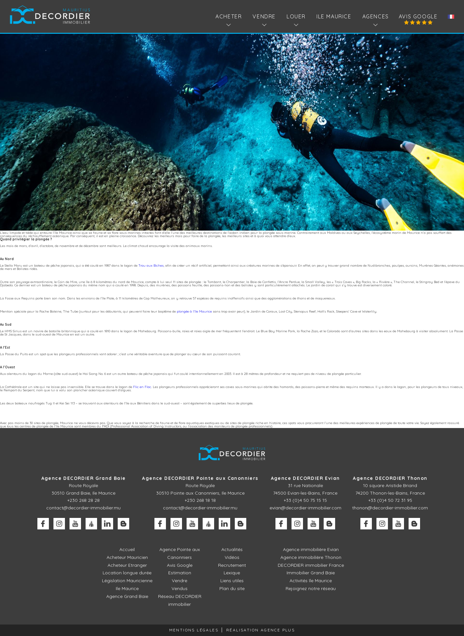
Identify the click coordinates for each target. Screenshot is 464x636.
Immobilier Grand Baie (311, 573)
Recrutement (232, 565)
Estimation (179, 573)
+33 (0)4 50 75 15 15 (305, 500)
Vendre (179, 581)
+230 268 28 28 (83, 500)
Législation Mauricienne (127, 581)
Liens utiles (232, 581)
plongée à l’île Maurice (194, 311)
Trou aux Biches (151, 265)
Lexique (232, 573)
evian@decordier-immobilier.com (305, 508)
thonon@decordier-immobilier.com (390, 508)
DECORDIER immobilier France (311, 565)
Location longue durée (127, 573)
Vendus (179, 588)
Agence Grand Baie (127, 596)
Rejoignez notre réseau (311, 588)
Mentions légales (193, 629)
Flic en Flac (142, 387)
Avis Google (418, 16)
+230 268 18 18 (200, 500)
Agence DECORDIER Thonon (390, 478)
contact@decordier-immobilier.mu (83, 508)
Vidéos (232, 557)
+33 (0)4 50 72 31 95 (390, 500)
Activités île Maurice (311, 581)
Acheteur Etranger (127, 565)
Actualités (232, 549)
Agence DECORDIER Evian (305, 478)
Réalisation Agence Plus (260, 629)
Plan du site (232, 588)
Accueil (127, 549)
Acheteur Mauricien (127, 557)
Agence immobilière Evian (311, 549)
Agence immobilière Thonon (310, 557)
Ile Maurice (334, 16)
